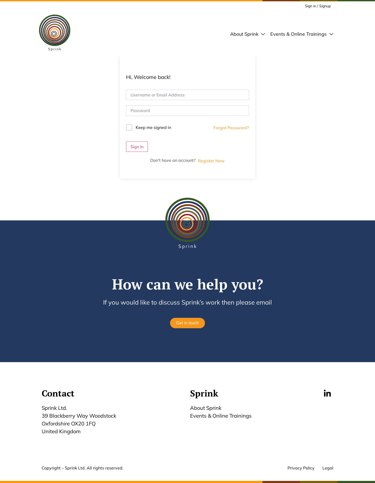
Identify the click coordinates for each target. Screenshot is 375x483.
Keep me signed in (153, 127)
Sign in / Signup (318, 6)
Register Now (211, 160)
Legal (327, 467)
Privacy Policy (301, 467)
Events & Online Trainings (221, 415)
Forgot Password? (231, 127)
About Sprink (205, 408)
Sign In (136, 146)
